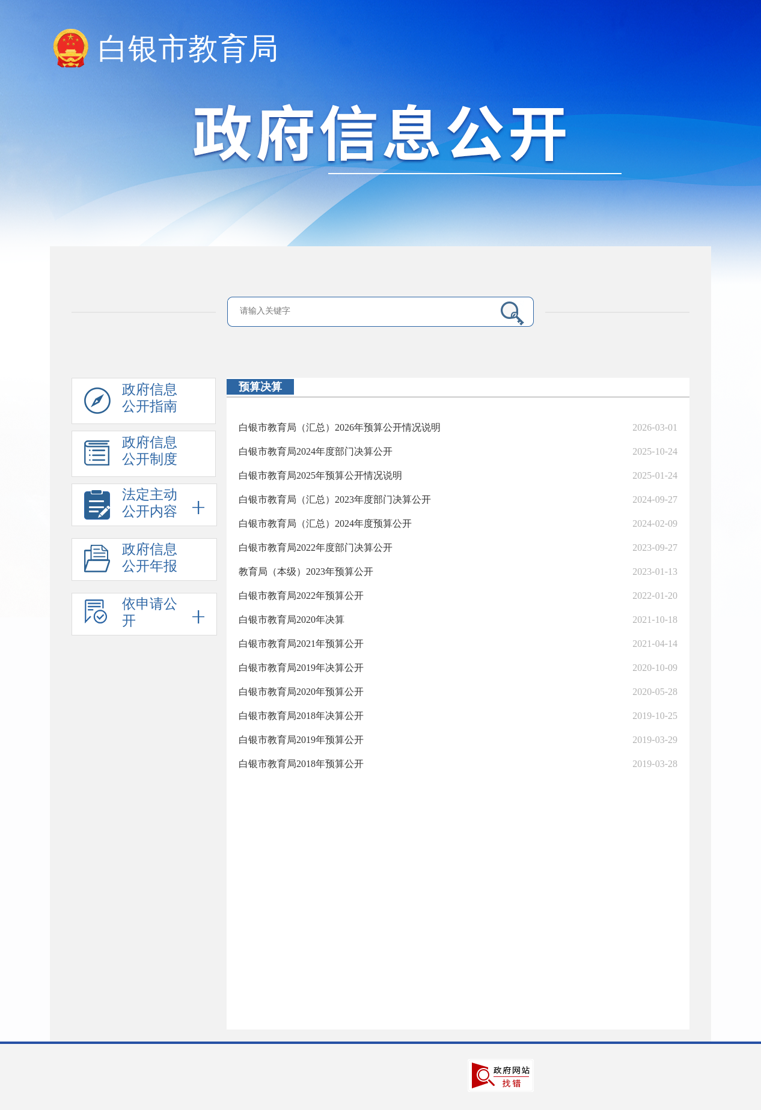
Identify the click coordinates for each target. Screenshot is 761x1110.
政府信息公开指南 (130, 403)
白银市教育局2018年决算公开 (301, 716)
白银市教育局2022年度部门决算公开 (316, 547)
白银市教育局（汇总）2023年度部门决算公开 (335, 499)
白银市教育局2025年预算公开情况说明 (320, 475)
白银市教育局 (188, 48)
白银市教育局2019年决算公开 (301, 668)
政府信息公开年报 (130, 561)
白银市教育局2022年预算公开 (301, 595)
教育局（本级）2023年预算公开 (306, 571)
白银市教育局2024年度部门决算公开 (316, 451)
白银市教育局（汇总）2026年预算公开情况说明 (340, 427)
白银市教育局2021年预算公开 (301, 643)
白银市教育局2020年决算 (291, 619)
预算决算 (260, 387)
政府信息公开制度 (130, 456)
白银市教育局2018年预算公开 (301, 764)
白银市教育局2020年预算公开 (301, 692)
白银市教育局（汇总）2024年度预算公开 (325, 523)
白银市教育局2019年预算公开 (301, 740)
